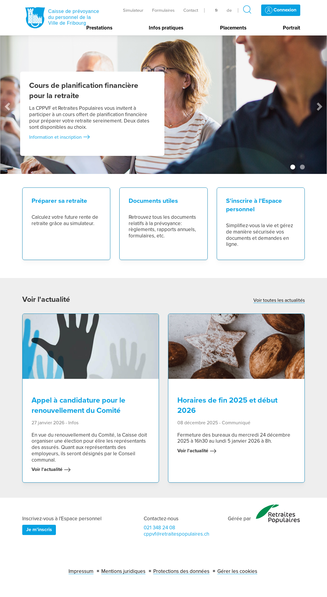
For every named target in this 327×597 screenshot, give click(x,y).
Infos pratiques (166, 28)
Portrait (291, 28)
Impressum (81, 571)
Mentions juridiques (123, 571)
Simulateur (133, 10)
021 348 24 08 (159, 527)
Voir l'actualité (51, 469)
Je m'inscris (39, 530)
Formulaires (163, 10)
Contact (190, 10)
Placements (233, 28)
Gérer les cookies (237, 571)
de (229, 10)
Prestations (99, 28)
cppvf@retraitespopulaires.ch (176, 534)
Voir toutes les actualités (279, 300)
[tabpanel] (163, 105)
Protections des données (181, 571)
